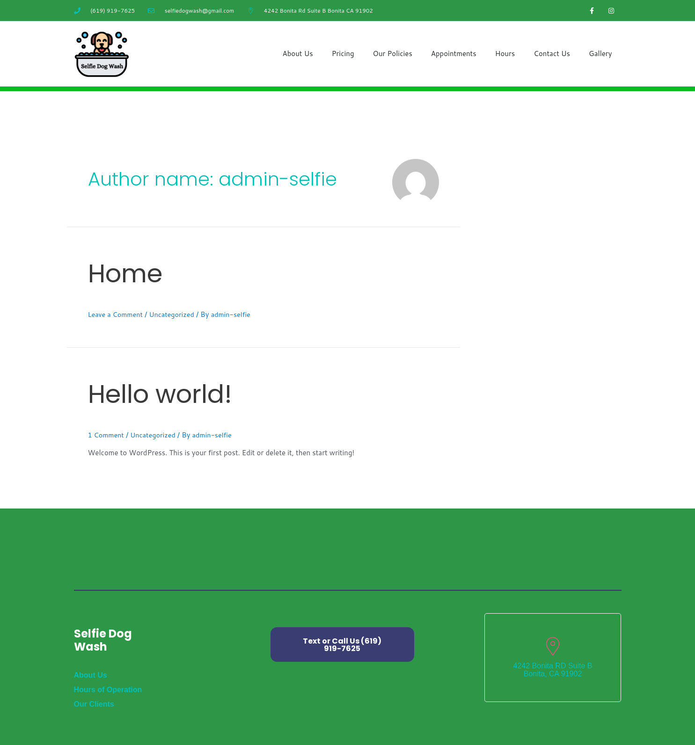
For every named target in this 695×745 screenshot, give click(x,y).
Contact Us (552, 53)
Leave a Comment (117, 314)
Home (138, 270)
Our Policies (392, 53)
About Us (298, 53)
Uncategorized (175, 314)
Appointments (453, 53)
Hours (505, 53)
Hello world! (185, 391)
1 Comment (107, 435)
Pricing (343, 53)
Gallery (600, 53)
